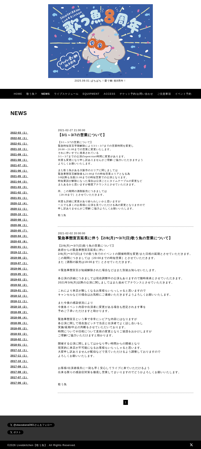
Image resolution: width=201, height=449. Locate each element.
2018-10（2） (19, 306)
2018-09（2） (19, 312)
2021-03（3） (19, 187)
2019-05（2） (19, 274)
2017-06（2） (19, 382)
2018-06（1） (19, 323)
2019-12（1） (19, 252)
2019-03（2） (19, 279)
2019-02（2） (19, 285)
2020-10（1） (19, 214)
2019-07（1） (19, 263)
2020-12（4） (19, 203)
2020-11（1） (19, 208)
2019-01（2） (19, 290)
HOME (18, 93)
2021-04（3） (19, 181)
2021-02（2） (19, 192)
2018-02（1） (19, 339)
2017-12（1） (19, 350)
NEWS (45, 93)
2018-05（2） (19, 328)
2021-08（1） (19, 160)
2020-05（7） (19, 230)
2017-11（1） (19, 355)
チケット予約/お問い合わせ (136, 93)
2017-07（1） (19, 377)
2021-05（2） (19, 176)
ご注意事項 (164, 93)
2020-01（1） (19, 247)
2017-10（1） (19, 361)
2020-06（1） (19, 225)
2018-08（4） (19, 317)
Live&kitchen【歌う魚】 (32, 445)
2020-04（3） (19, 236)
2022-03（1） (19, 132)
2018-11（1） (19, 301)
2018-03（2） (19, 334)
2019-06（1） (19, 268)
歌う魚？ (31, 93)
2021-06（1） (19, 170)
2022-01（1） (19, 143)
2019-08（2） (19, 257)
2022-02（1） (19, 138)
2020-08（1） (19, 219)
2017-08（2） (19, 372)
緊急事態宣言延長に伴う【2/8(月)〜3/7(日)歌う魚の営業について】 (115, 238)
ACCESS (109, 93)
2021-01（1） (19, 198)
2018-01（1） (19, 344)
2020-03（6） (19, 241)
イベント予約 (183, 93)
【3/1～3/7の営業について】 (82, 135)
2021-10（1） (19, 149)
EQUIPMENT (91, 93)
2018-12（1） (19, 295)
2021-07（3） (19, 165)
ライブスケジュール (66, 93)
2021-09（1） (19, 154)
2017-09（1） (19, 366)
